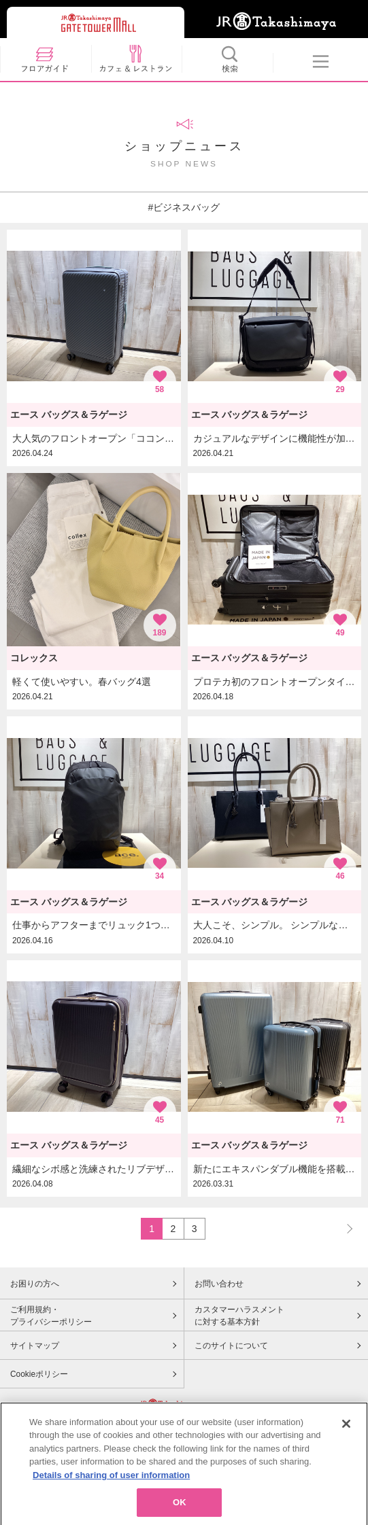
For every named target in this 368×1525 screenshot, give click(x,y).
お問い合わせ (219, 1284)
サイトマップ (34, 1345)
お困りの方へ (34, 1284)
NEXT (343, 1228)
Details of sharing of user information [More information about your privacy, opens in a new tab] (111, 1480)
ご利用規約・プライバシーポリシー (51, 1316)
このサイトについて (231, 1345)
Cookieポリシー (39, 1374)
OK (179, 1508)
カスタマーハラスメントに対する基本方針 (239, 1316)
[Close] (346, 1429)
